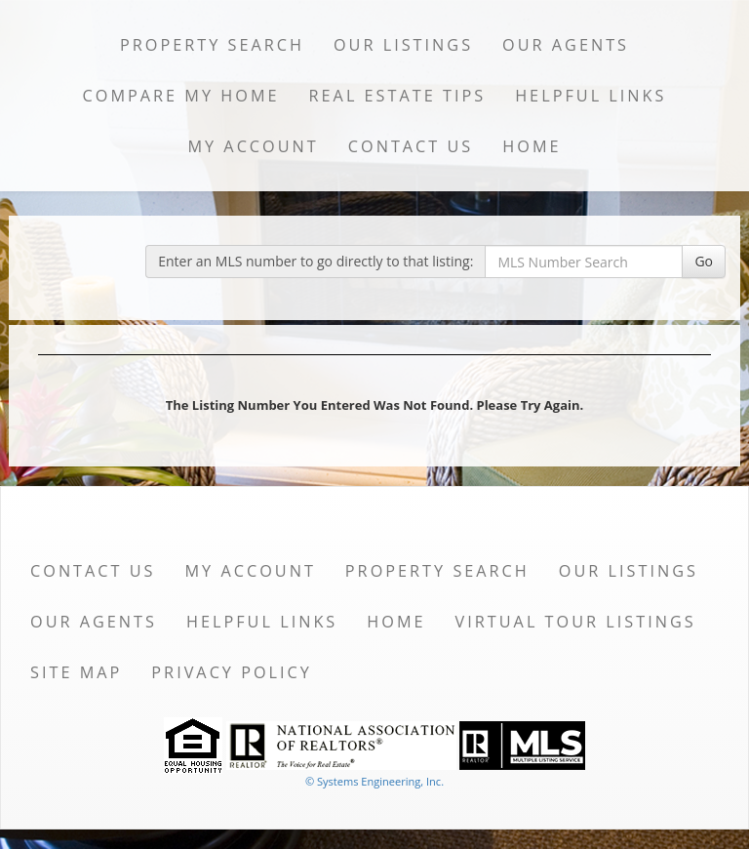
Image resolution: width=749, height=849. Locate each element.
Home (531, 146)
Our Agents (565, 45)
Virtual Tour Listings (575, 621)
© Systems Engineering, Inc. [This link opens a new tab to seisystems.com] (374, 781)
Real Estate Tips (398, 95)
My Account (252, 146)
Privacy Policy (231, 672)
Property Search (212, 45)
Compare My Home (181, 95)
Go (703, 261)
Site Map (76, 672)
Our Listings (403, 45)
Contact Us (411, 146)
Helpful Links (590, 95)
